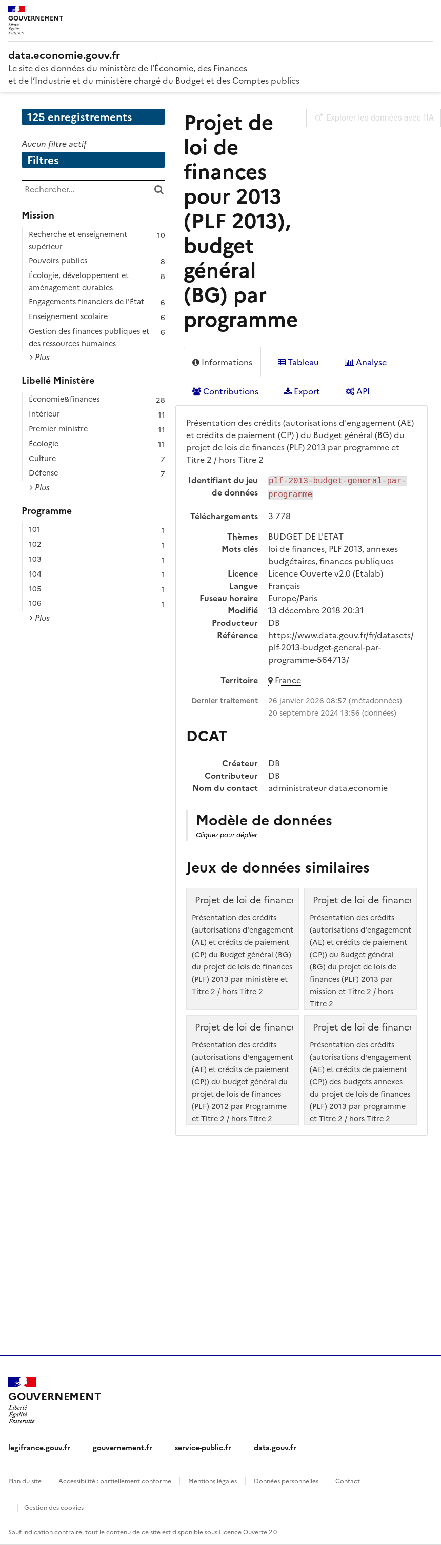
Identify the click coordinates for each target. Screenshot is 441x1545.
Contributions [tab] (225, 391)
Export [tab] (302, 391)
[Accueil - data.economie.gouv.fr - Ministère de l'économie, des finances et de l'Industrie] (220, 54)
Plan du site (25, 1480)
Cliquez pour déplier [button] (226, 832)
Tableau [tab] (298, 361)
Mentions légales (212, 1480)
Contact (347, 1480)
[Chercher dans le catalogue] (158, 188)
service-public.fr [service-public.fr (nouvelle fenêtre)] (203, 1447)
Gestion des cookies (54, 1506)
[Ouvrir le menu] (425, 15)
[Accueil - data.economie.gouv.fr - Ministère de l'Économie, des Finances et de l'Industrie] (54, 1400)
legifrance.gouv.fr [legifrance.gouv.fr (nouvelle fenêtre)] (39, 1447)
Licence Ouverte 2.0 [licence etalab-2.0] (248, 1531)
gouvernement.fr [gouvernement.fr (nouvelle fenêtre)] (122, 1447)
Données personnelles (286, 1480)
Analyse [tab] (366, 361)
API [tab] (358, 391)
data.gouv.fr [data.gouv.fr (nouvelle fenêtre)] (275, 1447)
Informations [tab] (222, 361)
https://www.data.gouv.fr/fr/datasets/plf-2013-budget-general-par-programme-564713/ (341, 645)
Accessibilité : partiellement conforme (114, 1480)
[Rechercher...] (93, 188)
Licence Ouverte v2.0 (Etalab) (325, 571)
